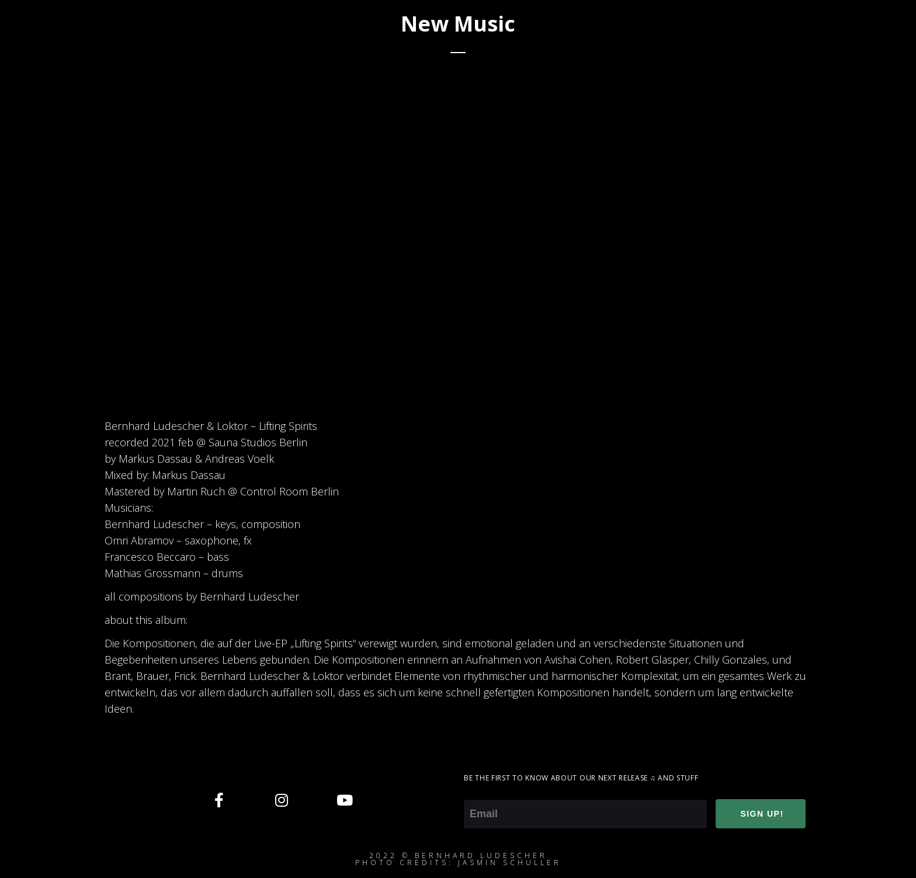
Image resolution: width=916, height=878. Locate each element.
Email (476, 792)
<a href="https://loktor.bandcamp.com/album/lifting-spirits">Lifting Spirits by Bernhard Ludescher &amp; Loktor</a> (566, 240)
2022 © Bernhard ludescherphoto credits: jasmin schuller (458, 859)
